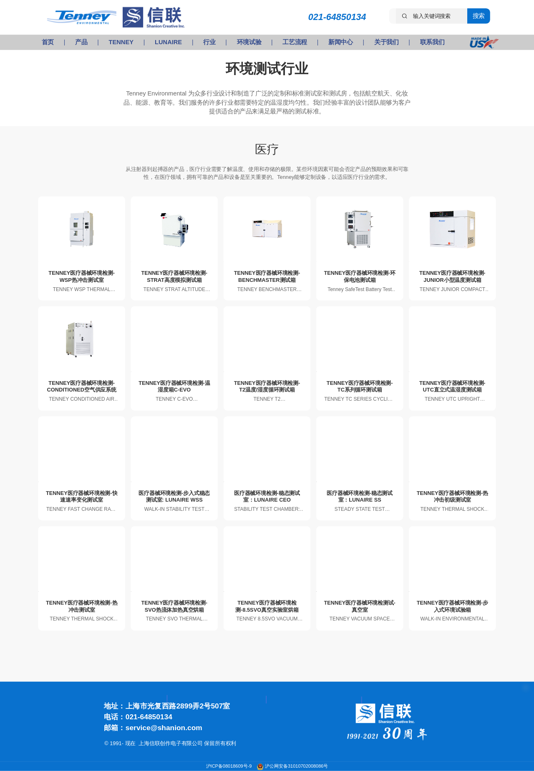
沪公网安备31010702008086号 (296, 766)
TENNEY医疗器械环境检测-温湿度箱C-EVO (174, 386)
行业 (209, 42)
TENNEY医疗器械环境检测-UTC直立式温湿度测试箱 (452, 386)
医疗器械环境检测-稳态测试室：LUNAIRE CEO (267, 496)
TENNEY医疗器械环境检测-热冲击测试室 (81, 606)
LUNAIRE (168, 42)
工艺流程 (294, 42)
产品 (81, 42)
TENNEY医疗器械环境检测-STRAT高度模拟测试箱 (174, 276)
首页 (48, 42)
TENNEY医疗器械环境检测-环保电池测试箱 (359, 276)
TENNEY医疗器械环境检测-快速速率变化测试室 (81, 496)
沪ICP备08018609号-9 (229, 766)
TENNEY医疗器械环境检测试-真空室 (359, 606)
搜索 (479, 16)
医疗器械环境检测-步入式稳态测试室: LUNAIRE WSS (174, 496)
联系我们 (432, 42)
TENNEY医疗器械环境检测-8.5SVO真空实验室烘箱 (267, 606)
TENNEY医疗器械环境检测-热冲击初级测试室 (452, 496)
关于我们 (386, 42)
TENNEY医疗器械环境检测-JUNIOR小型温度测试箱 (452, 276)
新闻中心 (340, 42)
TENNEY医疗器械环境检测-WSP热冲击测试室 (81, 276)
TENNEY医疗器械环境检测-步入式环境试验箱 (452, 606)
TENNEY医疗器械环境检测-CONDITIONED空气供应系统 (81, 386)
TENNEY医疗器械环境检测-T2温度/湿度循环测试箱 (267, 386)
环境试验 (249, 42)
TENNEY (121, 42)
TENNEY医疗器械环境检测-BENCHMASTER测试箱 (267, 276)
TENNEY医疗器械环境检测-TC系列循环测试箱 (360, 386)
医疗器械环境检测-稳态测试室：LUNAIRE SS (360, 496)
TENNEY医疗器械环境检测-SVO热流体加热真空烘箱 (174, 606)
